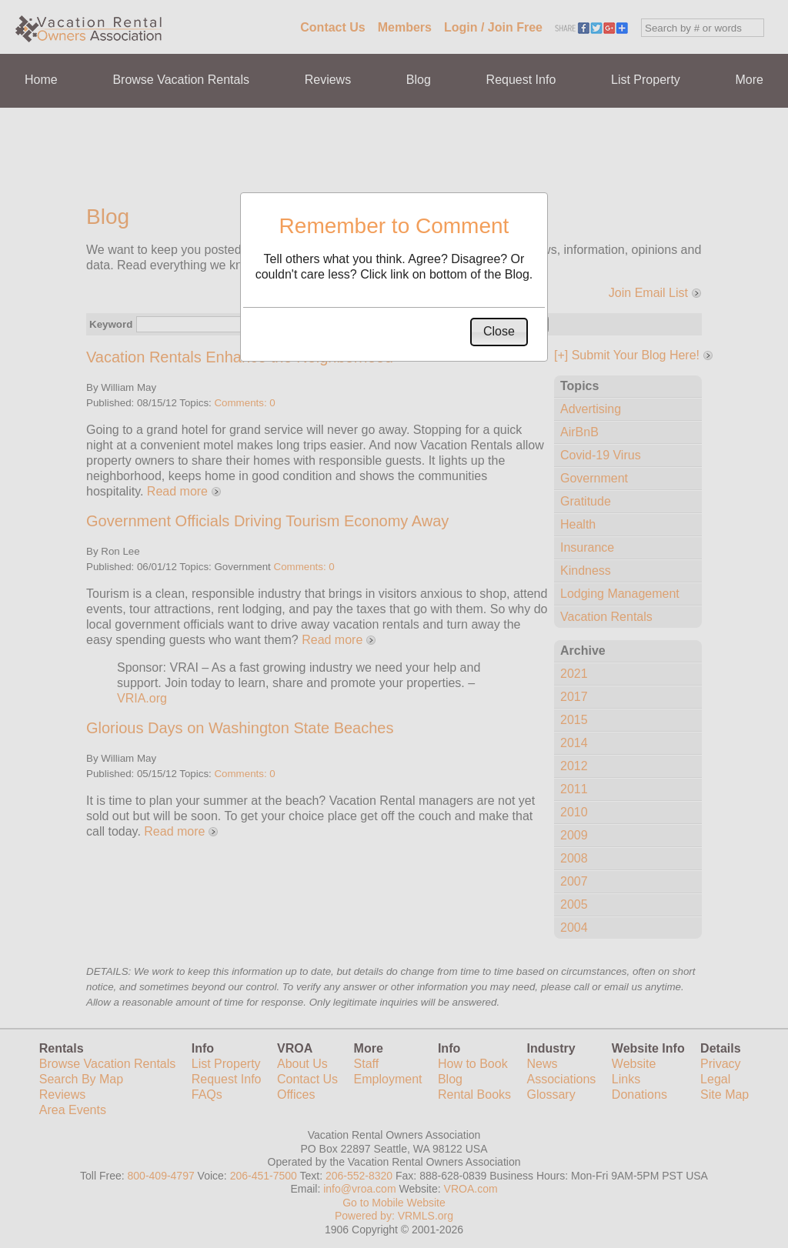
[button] (499, 332)
